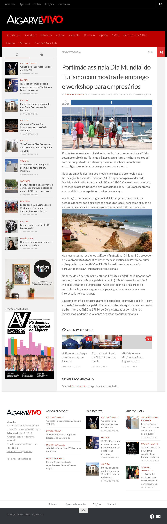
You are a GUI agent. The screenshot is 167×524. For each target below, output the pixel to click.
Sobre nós (9, 4)
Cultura (60, 35)
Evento (33, 63)
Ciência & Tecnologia (46, 43)
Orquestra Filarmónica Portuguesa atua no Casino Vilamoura (34, 127)
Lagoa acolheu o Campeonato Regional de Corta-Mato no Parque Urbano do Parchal (35, 207)
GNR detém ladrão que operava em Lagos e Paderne (75, 357)
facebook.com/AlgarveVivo (19, 451)
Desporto (89, 35)
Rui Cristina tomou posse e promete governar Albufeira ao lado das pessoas (36, 86)
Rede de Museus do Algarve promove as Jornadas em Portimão (34, 167)
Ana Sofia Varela (75, 94)
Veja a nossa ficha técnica (19, 458)
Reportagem (13, 35)
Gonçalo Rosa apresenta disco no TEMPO (109, 423)
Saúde (115, 35)
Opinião (103, 35)
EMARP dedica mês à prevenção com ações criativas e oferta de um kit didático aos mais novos (36, 187)
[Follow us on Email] (158, 516)
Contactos (64, 4)
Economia (25, 43)
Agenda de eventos (30, 4)
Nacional (10, 43)
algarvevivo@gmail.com (26, 443)
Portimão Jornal (149, 417)
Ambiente (74, 35)
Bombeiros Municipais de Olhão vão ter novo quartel (104, 357)
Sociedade (30, 35)
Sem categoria (72, 52)
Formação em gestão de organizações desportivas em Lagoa (61, 465)
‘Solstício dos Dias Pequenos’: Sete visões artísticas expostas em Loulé (36, 147)
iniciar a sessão (78, 386)
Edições (49, 4)
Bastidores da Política (135, 35)
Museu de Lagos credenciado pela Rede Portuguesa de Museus (35, 107)
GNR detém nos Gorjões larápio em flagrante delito (132, 357)
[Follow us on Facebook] (152, 516)
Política (24, 80)
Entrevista (46, 35)
